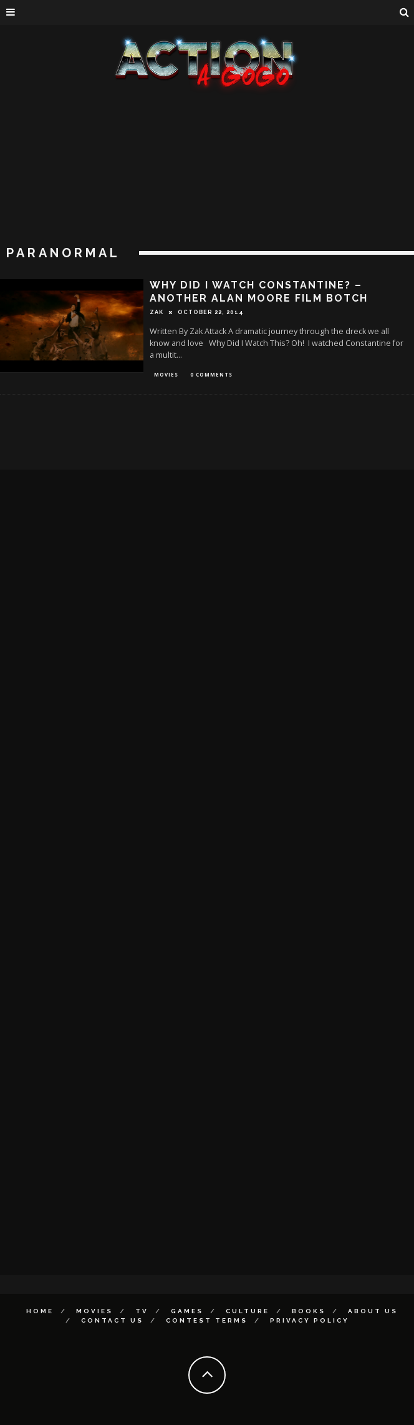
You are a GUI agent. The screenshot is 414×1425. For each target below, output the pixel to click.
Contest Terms (207, 1320)
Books (308, 1311)
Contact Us (112, 1320)
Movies (166, 374)
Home (40, 1311)
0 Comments (211, 374)
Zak (156, 312)
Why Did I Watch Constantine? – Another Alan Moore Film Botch (259, 291)
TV (141, 1311)
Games (187, 1311)
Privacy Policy (309, 1320)
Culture (247, 1311)
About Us (373, 1311)
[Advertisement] (207, 187)
